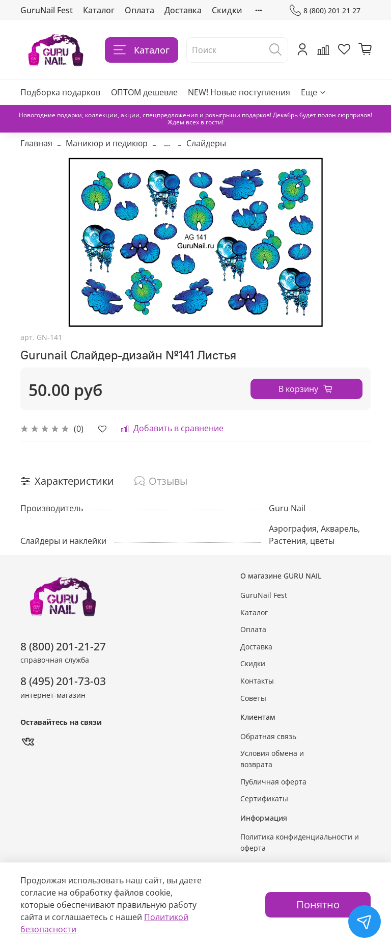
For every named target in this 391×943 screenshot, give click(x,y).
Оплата (139, 10)
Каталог (99, 10)
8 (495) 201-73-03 (63, 681)
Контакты (257, 681)
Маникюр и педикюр (107, 143)
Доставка (183, 10)
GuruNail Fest (46, 10)
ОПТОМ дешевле (144, 92)
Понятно (318, 904)
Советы (253, 698)
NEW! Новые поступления (239, 92)
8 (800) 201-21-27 (63, 646)
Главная (36, 143)
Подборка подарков (60, 92)
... (167, 143)
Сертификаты (264, 798)
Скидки (227, 10)
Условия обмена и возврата (272, 758)
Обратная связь (268, 736)
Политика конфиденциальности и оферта (299, 842)
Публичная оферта (273, 782)
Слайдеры (206, 143)
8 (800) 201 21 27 (325, 10)
